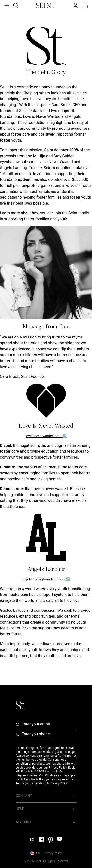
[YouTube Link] (59, 839)
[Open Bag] (85, 5)
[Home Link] (46, 5)
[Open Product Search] (15, 5)
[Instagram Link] (32, 839)
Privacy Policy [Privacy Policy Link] (53, 853)
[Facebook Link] (41, 839)
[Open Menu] (6, 5)
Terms (20, 783)
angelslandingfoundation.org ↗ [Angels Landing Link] (46, 579)
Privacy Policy (58, 783)
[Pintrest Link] (50, 840)
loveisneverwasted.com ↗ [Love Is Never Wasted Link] (46, 436)
